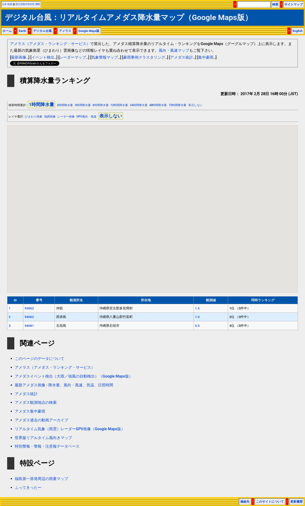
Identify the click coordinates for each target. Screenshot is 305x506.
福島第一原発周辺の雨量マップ (41, 478)
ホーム (7, 31)
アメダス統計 (181, 57)
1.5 (197, 308)
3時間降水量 (83, 105)
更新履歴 (296, 501)
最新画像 (18, 57)
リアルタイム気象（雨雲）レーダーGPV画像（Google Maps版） (70, 429)
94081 (29, 325)
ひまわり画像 (33, 116)
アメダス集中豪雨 (30, 411)
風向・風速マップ (174, 50)
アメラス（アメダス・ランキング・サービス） (50, 43)
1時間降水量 (41, 104)
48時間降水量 (158, 105)
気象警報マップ (104, 57)
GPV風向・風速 (86, 116)
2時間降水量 (65, 105)
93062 (29, 308)
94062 (29, 317)
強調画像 (50, 116)
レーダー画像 (66, 116)
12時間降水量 (119, 105)
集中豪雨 (206, 57)
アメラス (65, 31)
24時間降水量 (138, 105)
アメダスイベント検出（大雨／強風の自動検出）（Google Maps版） (74, 376)
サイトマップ (293, 4)
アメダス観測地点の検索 (36, 402)
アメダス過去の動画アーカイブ (41, 420)
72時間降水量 (177, 105)
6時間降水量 (101, 105)
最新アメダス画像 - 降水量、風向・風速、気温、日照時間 (64, 385)
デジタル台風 (42, 31)
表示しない (195, 105)
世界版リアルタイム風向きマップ (43, 437)
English (298, 31)
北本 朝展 (7, 4)
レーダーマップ (72, 57)
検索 (275, 4)
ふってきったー (28, 487)
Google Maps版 (89, 31)
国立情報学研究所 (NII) (27, 4)
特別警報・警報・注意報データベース (47, 446)
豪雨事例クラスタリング (144, 57)
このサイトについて (270, 501)
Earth (22, 31)
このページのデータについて (39, 358)
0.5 (197, 325)
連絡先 (244, 501)
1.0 (197, 317)
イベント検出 (42, 57)
